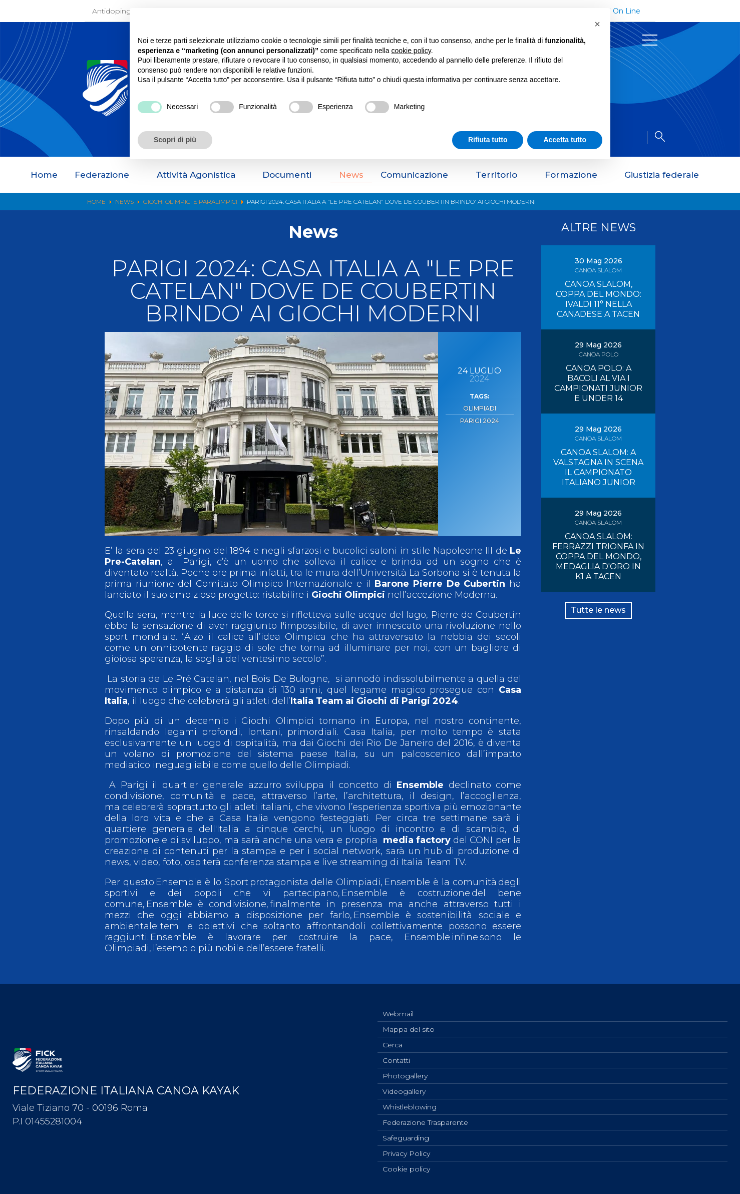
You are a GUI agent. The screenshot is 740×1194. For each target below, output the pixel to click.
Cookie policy (406, 1168)
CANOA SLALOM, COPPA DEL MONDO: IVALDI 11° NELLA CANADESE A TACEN (598, 299)
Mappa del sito (409, 1019)
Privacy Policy (406, 1151)
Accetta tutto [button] (564, 140)
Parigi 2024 (479, 418)
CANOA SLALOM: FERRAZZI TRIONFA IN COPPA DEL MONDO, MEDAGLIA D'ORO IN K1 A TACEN (598, 586)
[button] (597, 24)
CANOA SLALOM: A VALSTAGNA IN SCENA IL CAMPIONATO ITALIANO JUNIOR (598, 487)
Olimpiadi (479, 407)
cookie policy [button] (411, 51)
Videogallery (404, 1085)
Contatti (396, 1052)
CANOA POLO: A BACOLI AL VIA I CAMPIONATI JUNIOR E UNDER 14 (598, 393)
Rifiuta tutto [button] (488, 140)
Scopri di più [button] (175, 140)
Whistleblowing (410, 1102)
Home (44, 175)
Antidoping (111, 11)
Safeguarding (406, 1135)
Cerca (393, 1036)
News (351, 175)
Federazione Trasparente (425, 1118)
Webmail (398, 1003)
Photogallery (405, 1069)
